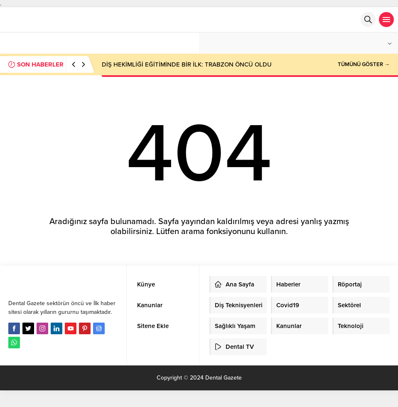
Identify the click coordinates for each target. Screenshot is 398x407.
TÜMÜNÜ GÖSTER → (364, 64)
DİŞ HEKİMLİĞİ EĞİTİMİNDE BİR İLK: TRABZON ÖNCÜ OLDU (187, 64)
